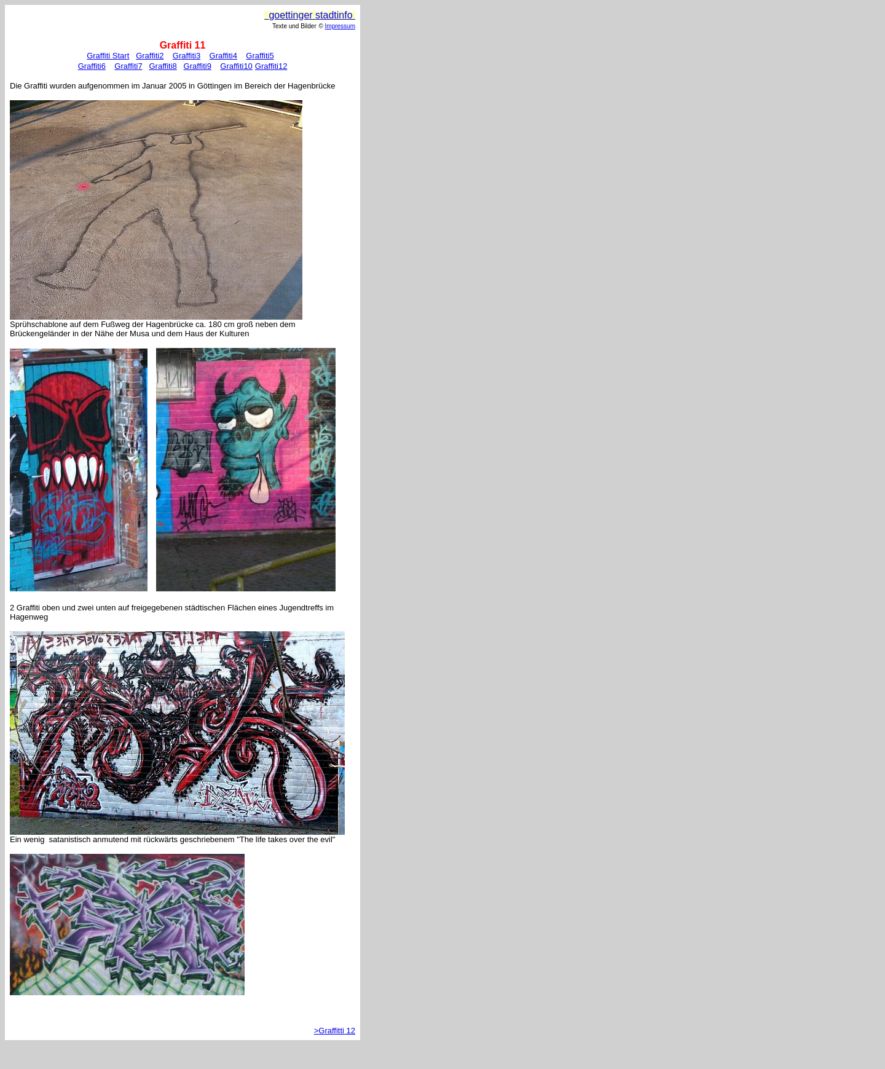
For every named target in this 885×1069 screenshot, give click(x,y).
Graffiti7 (128, 66)
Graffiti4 (223, 55)
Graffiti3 (186, 55)
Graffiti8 (162, 66)
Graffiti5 (259, 55)
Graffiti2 (149, 55)
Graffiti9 (197, 66)
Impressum (340, 26)
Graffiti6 (92, 66)
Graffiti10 (236, 66)
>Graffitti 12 (334, 1030)
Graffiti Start (108, 55)
